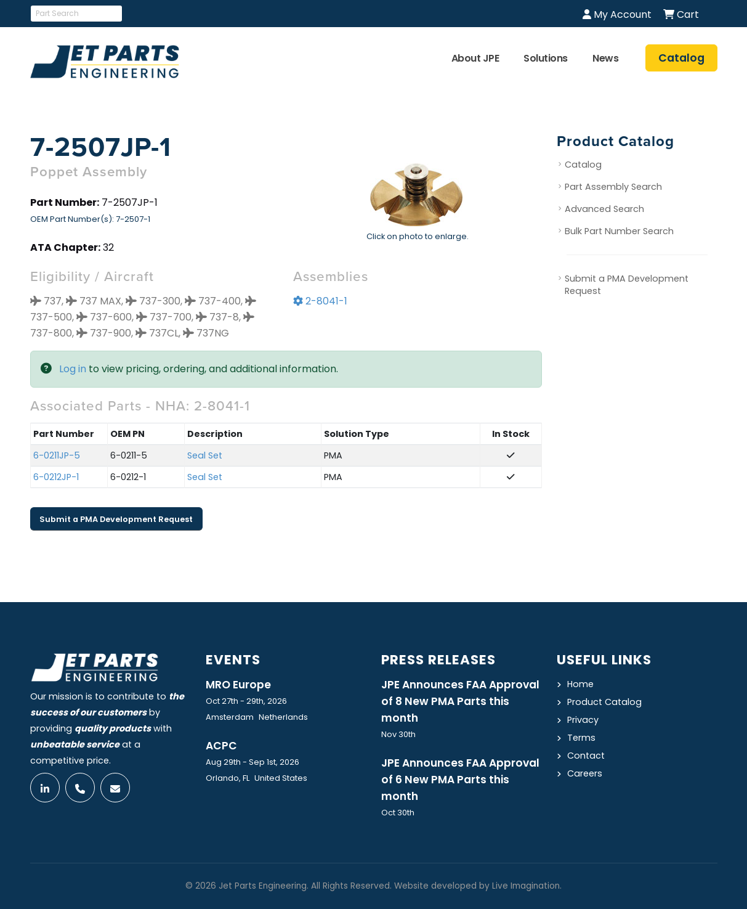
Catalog (583, 165)
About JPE (475, 58)
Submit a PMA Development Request (116, 519)
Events (233, 659)
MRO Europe (238, 684)
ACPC (221, 745)
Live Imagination (526, 886)
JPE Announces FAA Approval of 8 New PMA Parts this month (460, 701)
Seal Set (204, 456)
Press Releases (438, 659)
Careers (584, 773)
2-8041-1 (320, 302)
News (605, 58)
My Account (617, 14)
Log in (72, 369)
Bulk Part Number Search (619, 232)
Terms (581, 738)
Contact (586, 755)
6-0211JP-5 (56, 456)
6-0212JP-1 (56, 477)
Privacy (583, 720)
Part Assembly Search (613, 187)
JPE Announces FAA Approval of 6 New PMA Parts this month (460, 780)
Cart (681, 14)
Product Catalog (604, 702)
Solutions (545, 58)
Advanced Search (604, 209)
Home (580, 684)
